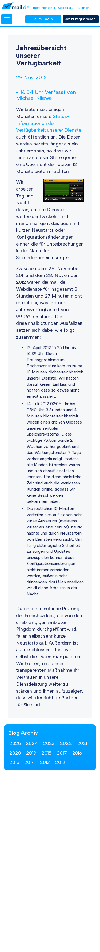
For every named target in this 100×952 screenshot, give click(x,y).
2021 (82, 743)
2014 (29, 762)
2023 (49, 743)
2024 (32, 743)
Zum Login (43, 19)
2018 (47, 753)
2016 (77, 753)
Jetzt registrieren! (81, 19)
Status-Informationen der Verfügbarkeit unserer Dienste (48, 123)
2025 (15, 743)
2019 (31, 753)
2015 (14, 762)
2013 (45, 762)
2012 (60, 762)
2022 (66, 743)
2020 (15, 753)
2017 (62, 753)
